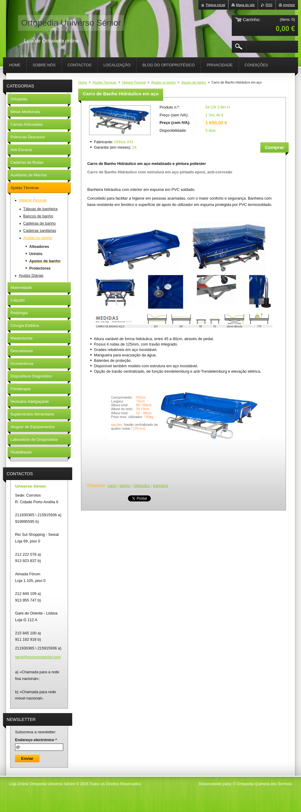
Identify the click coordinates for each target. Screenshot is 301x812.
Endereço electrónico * (36, 740)
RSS (268, 5)
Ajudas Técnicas (104, 82)
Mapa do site (245, 5)
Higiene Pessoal (134, 82)
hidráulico (141, 485)
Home (82, 82)
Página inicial (215, 5)
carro (112, 485)
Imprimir (289, 5)
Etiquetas (96, 485)
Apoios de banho (193, 82)
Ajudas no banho (163, 82)
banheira (160, 485)
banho (124, 485)
